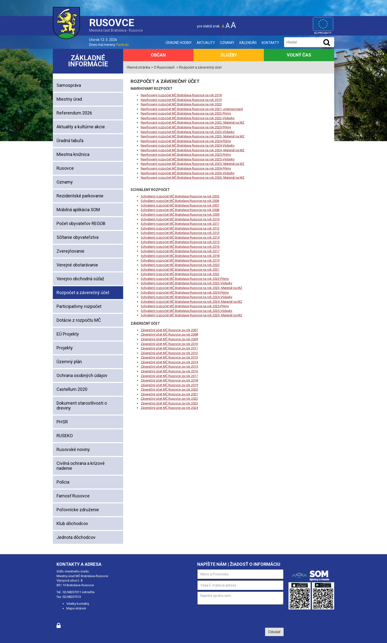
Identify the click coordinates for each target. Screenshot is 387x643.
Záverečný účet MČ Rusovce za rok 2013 (169, 357)
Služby (228, 54)
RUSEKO (65, 435)
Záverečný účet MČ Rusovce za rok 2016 (169, 371)
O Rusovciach (164, 67)
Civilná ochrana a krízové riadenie (81, 466)
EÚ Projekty (68, 334)
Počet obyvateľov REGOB (81, 223)
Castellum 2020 (72, 389)
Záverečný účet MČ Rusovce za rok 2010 (169, 344)
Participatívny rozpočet (79, 306)
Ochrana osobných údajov (82, 375)
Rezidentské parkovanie (80, 195)
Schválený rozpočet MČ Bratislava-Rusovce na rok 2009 (180, 214)
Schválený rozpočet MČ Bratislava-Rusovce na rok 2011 (180, 224)
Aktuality (206, 43)
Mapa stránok (76, 608)
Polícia (63, 482)
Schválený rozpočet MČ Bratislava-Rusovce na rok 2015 (180, 242)
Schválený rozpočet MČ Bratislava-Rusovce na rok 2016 (180, 246)
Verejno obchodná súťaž (80, 278)
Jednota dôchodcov (76, 537)
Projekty (65, 347)
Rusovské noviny (73, 449)
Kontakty (270, 43)
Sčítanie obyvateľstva (77, 237)
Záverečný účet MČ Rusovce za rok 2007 (169, 330)
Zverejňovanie (70, 251)
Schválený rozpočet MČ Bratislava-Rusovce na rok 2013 (180, 233)
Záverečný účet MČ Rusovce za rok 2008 (169, 334)
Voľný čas (299, 54)
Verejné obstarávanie (77, 264)
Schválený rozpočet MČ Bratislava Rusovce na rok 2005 (180, 196)
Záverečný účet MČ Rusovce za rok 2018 (169, 380)
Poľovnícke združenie (78, 509)
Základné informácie (88, 61)
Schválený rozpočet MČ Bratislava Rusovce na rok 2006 (180, 201)
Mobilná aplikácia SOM (78, 209)
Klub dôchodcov (72, 523)
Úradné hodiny (179, 43)
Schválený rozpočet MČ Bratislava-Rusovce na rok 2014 (180, 237)
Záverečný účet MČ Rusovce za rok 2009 (169, 339)
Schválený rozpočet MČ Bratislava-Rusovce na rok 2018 (180, 256)
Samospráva (69, 85)
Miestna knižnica (73, 154)
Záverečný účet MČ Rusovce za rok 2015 (169, 366)
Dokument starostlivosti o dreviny (82, 405)
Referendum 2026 (74, 112)
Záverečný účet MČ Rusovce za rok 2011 (169, 348)
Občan (158, 54)
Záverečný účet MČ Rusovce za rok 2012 (169, 353)
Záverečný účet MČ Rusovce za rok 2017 (169, 376)
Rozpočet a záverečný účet (83, 292)
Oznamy (227, 43)
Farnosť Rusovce (73, 495)
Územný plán (69, 361)
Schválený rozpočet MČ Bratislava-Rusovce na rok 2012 (180, 228)
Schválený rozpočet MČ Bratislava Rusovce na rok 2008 (180, 210)
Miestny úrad (69, 99)
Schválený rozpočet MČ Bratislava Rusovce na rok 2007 (180, 205)
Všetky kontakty (77, 603)
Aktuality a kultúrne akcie (81, 126)
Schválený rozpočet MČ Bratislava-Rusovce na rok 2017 (180, 251)
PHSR (62, 421)
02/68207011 (72, 592)
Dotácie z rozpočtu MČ (79, 320)
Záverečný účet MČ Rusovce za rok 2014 (169, 362)
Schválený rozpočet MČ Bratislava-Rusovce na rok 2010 (180, 219)
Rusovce (65, 168)
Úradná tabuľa (70, 140)
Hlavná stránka (138, 67)
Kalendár (248, 43)
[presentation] (234, 615)
